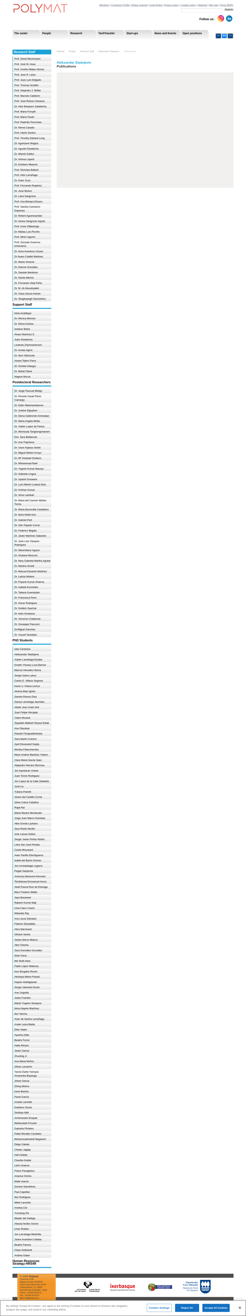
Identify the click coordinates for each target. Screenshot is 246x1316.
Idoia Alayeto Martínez (26, 1008)
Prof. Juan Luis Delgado (27, 79)
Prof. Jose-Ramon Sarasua (29, 101)
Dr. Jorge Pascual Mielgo (28, 390)
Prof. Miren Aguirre (24, 236)
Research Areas (23, 42)
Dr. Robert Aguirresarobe (28, 215)
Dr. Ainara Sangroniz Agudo (29, 221)
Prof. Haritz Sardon (25, 132)
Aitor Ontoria (21, 945)
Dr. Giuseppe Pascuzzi (27, 624)
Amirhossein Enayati (25, 1117)
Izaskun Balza (22, 329)
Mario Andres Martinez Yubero (31, 754)
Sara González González (28, 950)
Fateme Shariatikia (24, 923)
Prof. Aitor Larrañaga (25, 175)
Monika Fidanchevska (26, 749)
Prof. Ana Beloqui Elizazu (28, 201)
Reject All (187, 1307)
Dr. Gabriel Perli (23, 520)
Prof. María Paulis (24, 117)
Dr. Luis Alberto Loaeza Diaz (30, 484)
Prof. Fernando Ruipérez (28, 185)
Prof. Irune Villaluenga (26, 226)
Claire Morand (22, 717)
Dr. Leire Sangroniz (25, 196)
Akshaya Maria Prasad (27, 976)
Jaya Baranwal (22, 897)
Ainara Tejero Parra (25, 360)
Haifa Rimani (21, 1045)
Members (104, 5)
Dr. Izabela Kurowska (26, 587)
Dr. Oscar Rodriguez (25, 603)
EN (224, 35)
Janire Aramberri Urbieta (28, 1239)
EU (230, 35)
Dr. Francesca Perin (25, 597)
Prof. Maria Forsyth (25, 111)
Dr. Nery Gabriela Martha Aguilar (32, 560)
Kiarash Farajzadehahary (28, 733)
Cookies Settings (159, 1307)
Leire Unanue (21, 1165)
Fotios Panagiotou (24, 1170)
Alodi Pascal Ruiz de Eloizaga (31, 886)
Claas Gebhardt (23, 1250)
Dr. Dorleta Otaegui (25, 366)
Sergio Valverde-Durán (27, 987)
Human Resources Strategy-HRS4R (148, 42)
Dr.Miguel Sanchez (24, 629)
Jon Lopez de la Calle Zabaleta (31, 781)
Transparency (96, 42)
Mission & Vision (24, 42)
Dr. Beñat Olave (23, 371)
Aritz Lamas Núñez (25, 834)
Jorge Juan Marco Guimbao (29, 818)
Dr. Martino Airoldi (24, 565)
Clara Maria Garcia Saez (28, 760)
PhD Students (99, 42)
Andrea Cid (20, 1207)
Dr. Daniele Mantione (26, 272)
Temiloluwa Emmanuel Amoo (30, 881)
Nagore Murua (22, 376)
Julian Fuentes (22, 997)
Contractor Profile (120, 5)
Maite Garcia (21, 1181)
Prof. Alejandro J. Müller (27, 90)
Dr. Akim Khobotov (24, 613)
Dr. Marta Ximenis (24, 261)
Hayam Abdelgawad (25, 982)
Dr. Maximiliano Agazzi (27, 550)
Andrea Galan (22, 1255)
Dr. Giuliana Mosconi (25, 555)
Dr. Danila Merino (24, 277)
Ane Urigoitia (21, 992)
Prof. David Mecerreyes (27, 58)
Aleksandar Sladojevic (26, 654)
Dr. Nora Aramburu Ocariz (28, 251)
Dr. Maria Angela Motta (27, 421)
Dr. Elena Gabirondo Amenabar (31, 415)
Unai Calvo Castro (24, 908)
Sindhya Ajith (21, 1112)
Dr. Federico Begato (25, 530)
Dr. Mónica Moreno (25, 318)
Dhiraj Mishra (21, 1086)
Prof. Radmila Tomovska (28, 122)
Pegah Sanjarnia (23, 871)
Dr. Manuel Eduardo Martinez (30, 571)
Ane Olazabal (21, 728)
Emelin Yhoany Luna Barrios (30, 664)
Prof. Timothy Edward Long (29, 138)
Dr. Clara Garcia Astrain (27, 293)
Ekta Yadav (20, 1029)
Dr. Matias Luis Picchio (27, 231)
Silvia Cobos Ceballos (26, 802)
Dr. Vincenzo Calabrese (27, 618)
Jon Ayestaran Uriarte (26, 770)
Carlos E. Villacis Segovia (28, 680)
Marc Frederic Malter (25, 892)
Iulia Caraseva (22, 649)
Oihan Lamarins (23, 1066)
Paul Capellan (22, 1191)
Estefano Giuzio (23, 1107)
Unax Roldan (21, 1228)
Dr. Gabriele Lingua (25, 473)
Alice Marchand (23, 929)
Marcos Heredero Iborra (27, 670)
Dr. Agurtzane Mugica (26, 143)
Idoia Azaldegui (22, 313)
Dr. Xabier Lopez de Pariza (29, 426)
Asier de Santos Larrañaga (29, 1019)
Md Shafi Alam (22, 960)
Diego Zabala (21, 1144)
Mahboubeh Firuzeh (25, 1123)
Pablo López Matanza (26, 966)
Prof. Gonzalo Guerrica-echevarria (27, 244)
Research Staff (23, 42)
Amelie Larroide (23, 1102)
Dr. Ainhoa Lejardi (24, 159)
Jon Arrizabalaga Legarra (28, 865)
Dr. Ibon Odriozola (24, 355)
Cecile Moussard (23, 849)
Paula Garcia (21, 1096)
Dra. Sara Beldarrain (25, 437)
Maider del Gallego (24, 1218)
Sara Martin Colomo (25, 738)
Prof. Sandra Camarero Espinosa (27, 208)
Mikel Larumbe (22, 1202)
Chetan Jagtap (22, 1149)
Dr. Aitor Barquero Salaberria (30, 106)
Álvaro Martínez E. (24, 334)
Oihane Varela (22, 934)
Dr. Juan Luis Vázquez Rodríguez (26, 543)
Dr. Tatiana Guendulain (27, 592)
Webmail (202, 5)
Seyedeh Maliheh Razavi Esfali (31, 723)
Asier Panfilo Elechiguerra (28, 855)
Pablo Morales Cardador (28, 1133)
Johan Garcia (21, 1080)
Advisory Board (74, 42)
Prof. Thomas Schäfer (26, 85)
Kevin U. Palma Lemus (27, 686)
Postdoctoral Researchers (71, 42)
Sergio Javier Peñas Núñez (29, 839)
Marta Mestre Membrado (28, 812)
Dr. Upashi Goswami (25, 479)
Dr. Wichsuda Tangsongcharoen (32, 431)
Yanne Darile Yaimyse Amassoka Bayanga (26, 1073)
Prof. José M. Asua (24, 64)
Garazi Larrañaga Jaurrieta (29, 701)
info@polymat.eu (32, 1298)
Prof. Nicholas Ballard (26, 169)
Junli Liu (19, 786)
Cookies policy (188, 5)
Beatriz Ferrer (22, 1040)
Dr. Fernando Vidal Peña (28, 283)
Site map (213, 5)
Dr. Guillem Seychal (25, 608)
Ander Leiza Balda (24, 1024)
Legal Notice (155, 5)
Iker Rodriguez (22, 1197)
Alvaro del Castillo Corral (28, 797)
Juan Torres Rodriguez (27, 775)
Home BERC (227, 5)
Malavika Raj (21, 913)
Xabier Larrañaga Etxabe (28, 659)
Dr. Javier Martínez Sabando (30, 535)
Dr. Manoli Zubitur (24, 153)
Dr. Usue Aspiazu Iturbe (27, 447)
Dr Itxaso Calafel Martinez (28, 256)
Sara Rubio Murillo (24, 828)
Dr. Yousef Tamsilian (25, 634)
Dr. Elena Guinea (23, 323)
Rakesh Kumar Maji (25, 902)
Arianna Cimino (23, 1176)
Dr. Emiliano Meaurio (26, 164)
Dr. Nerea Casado (24, 127)
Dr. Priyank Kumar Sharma (29, 581)
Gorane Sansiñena (24, 1186)
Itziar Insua (20, 955)
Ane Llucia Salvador (25, 918)
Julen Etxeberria (23, 339)
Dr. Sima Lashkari (24, 495)
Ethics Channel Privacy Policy (191, 42)
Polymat (60, 51)
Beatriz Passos (22, 1244)
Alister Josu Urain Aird (26, 707)
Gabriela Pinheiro (24, 1128)
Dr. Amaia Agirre (23, 350)
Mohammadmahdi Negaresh (30, 1139)
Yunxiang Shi (21, 1213)
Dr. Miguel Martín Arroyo (27, 452)
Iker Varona (20, 1013)
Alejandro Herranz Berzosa (29, 765)
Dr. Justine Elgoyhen (25, 410)
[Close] (240, 1308)
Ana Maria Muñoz (24, 1061)
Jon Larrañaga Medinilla (27, 1234)
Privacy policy (171, 5)
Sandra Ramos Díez (25, 696)
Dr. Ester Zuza (22, 180)
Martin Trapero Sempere (28, 1003)
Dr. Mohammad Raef (25, 463)
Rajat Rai (19, 807)
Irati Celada (20, 1154)
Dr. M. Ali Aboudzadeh (26, 288)
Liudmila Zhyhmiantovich (28, 344)
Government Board (49, 42)
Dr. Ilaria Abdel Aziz (25, 514)
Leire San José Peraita (27, 844)
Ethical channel (139, 5)
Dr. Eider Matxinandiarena (28, 405)
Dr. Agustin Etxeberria (26, 148)
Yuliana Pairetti (22, 791)
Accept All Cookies (216, 1307)
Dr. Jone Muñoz (23, 191)
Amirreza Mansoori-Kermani (30, 876)
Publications (130, 51)
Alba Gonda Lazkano (26, 823)
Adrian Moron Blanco (26, 939)
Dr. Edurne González (26, 267)
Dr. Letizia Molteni (24, 576)
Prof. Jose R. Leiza (25, 74)
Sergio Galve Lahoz (25, 675)
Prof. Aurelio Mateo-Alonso (29, 69)
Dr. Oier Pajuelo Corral (27, 525)
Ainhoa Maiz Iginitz (24, 691)
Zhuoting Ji (20, 1056)
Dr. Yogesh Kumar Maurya (29, 468)
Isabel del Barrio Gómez (27, 860)
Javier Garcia (21, 1050)
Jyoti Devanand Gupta (26, 744)
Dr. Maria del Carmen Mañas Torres (30, 502)
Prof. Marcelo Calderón (27, 95)
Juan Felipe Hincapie (26, 712)
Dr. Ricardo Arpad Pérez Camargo (27, 398)
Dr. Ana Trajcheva (24, 442)
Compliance (115, 42)
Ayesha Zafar (21, 1034)
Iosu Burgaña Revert (25, 971)
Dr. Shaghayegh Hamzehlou (30, 298)
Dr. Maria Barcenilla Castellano (31, 509)
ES (218, 35)
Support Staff (44, 42)
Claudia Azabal (22, 1160)
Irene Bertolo (21, 1091)
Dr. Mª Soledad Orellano (27, 458)
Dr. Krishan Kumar (24, 489)
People (72, 51)
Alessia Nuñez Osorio (26, 1223)
